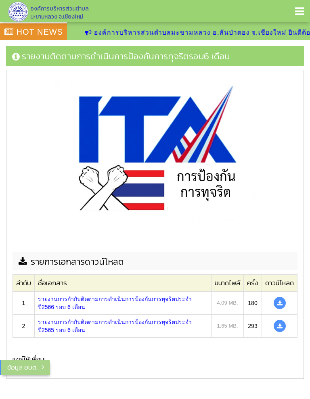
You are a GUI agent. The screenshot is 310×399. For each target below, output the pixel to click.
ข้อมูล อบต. (22, 367)
